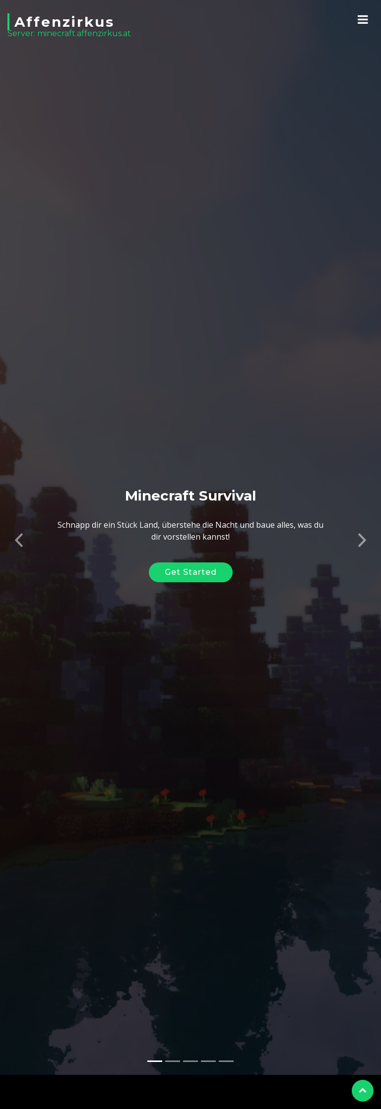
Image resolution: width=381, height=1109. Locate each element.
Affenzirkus (64, 21)
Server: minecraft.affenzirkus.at (69, 33)
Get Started (191, 561)
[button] (19, 526)
